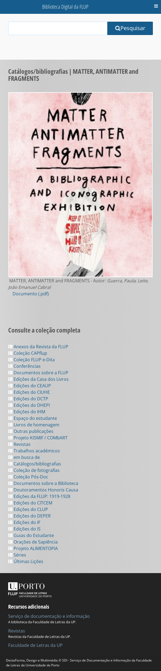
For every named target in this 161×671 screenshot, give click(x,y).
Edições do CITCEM (30, 503)
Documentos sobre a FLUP (38, 373)
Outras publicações (30, 431)
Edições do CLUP (28, 509)
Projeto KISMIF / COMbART (38, 438)
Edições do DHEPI (29, 405)
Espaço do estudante (32, 418)
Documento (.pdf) (31, 294)
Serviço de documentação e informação (49, 616)
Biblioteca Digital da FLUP (65, 6)
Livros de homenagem (33, 425)
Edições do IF (24, 522)
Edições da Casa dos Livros (38, 379)
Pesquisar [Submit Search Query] (130, 28)
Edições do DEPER (29, 516)
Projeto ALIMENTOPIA (33, 548)
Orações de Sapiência (33, 542)
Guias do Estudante (31, 535)
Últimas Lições (25, 561)
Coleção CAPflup (27, 353)
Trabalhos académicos (34, 451)
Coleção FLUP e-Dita (31, 360)
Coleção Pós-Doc (28, 477)
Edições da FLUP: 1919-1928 (39, 496)
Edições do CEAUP (29, 386)
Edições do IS (24, 529)
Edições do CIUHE (29, 392)
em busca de (24, 457)
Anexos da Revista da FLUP (38, 347)
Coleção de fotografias (34, 470)
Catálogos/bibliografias (34, 464)
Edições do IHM (26, 412)
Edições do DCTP (28, 399)
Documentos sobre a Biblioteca (43, 483)
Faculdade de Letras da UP (35, 645)
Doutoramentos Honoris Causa (43, 490)
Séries (17, 555)
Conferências (24, 366)
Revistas (19, 444)
